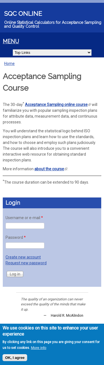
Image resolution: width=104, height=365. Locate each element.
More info (38, 348)
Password (16, 237)
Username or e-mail (24, 218)
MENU (11, 41)
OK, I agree (14, 358)
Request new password (26, 263)
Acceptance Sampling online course (58, 104)
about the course (50, 169)
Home (9, 63)
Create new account (23, 257)
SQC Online (23, 13)
